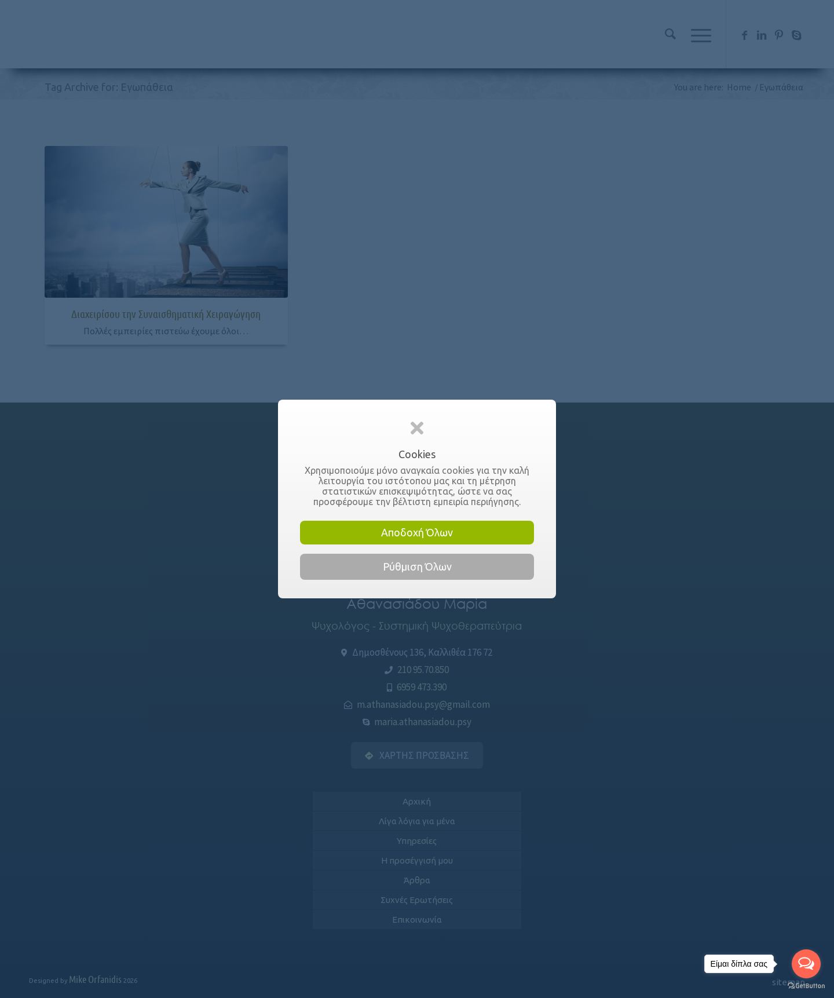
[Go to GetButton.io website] (806, 986)
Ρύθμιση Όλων (417, 566)
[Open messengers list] (806, 963)
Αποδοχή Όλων (417, 532)
